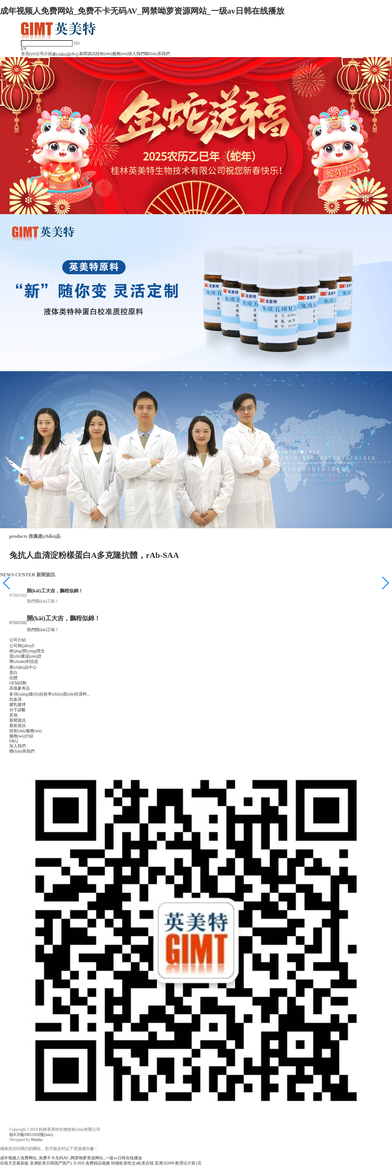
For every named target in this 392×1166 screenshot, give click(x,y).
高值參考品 (19, 688)
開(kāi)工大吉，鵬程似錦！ (55, 590)
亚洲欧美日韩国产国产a (51, 1163)
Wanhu (36, 1139)
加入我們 (136, 54)
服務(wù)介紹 (21, 736)
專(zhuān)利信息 (23, 661)
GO (77, 43)
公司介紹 (44, 54)
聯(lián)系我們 (156, 54)
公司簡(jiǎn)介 (22, 646)
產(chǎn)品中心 (66, 54)
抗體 (13, 678)
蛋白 (13, 672)
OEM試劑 (18, 683)
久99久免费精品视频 (91, 1163)
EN (24, 49)
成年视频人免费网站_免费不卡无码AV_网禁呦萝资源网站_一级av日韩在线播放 (142, 10)
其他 (13, 715)
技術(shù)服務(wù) (112, 54)
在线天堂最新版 (14, 1163)
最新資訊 (17, 725)
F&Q (13, 741)
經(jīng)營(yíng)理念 (27, 651)
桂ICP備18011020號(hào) (31, 1134)
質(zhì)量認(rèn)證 (25, 656)
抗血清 (15, 699)
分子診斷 (17, 710)
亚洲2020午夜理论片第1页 (178, 1163)
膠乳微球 (17, 704)
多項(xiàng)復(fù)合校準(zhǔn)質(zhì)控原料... (49, 694)
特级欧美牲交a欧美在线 (132, 1163)
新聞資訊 (87, 54)
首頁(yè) (28, 54)
